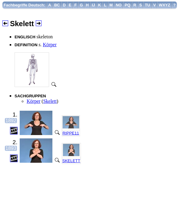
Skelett (50, 101)
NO (119, 5)
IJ (93, 5)
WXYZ (164, 5)
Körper (49, 44)
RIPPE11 (70, 133)
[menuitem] (24, 5)
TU (147, 5)
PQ (127, 5)
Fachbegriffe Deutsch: (24, 5)
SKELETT (71, 160)
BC (57, 5)
